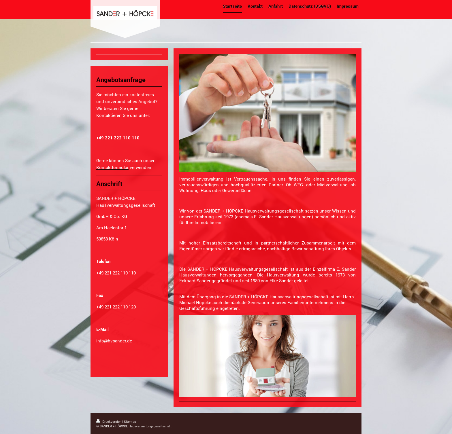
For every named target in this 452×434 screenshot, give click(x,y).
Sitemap (130, 421)
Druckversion (109, 421)
